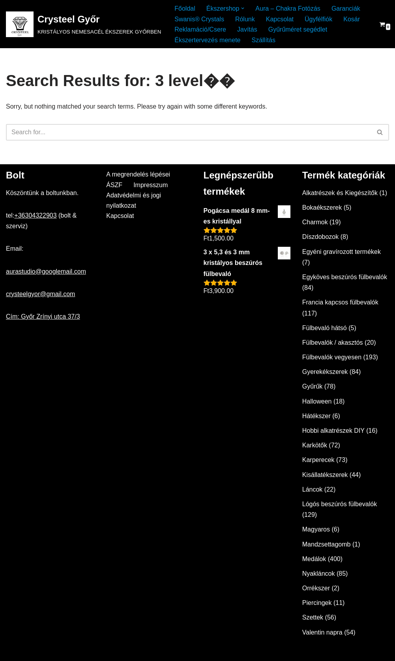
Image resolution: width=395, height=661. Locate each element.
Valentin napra (322, 632)
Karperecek (318, 459)
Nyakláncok (318, 573)
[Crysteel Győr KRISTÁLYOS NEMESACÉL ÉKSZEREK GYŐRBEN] (83, 24)
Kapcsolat (280, 19)
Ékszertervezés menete (207, 40)
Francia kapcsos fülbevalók (340, 302)
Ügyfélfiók (318, 19)
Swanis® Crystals (199, 19)
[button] (242, 8)
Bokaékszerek (322, 207)
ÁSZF (114, 185)
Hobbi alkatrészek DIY (333, 430)
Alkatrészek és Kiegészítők (340, 193)
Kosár (351, 19)
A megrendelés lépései (138, 174)
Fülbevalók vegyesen (331, 357)
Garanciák (345, 8)
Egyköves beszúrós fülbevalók (344, 277)
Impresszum (150, 185)
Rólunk (245, 19)
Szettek (312, 617)
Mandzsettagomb (326, 544)
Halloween (317, 401)
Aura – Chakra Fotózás (287, 8)
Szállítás (263, 40)
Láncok (312, 489)
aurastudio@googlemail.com (46, 271)
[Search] (188, 132)
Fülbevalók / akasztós (332, 342)
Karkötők (314, 445)
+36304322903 (35, 215)
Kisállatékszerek (325, 474)
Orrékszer (316, 588)
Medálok (314, 559)
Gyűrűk (312, 386)
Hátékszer (316, 416)
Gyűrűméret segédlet (297, 29)
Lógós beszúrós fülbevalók (339, 504)
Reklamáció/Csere (200, 29)
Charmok (315, 222)
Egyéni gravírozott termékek (341, 251)
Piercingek (317, 602)
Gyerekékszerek (325, 371)
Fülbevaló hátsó (324, 328)
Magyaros (316, 529)
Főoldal (184, 8)
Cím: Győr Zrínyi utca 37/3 (43, 316)
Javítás (247, 29)
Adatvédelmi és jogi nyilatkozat (133, 200)
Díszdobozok (320, 236)
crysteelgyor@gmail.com (40, 294)
